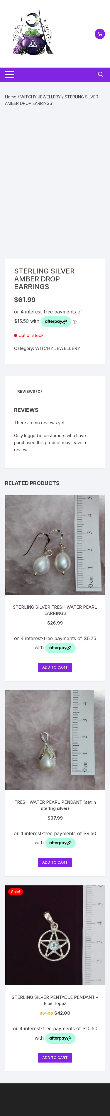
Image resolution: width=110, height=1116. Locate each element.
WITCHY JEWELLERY (40, 96)
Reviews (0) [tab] (29, 391)
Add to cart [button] (55, 667)
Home (10, 96)
